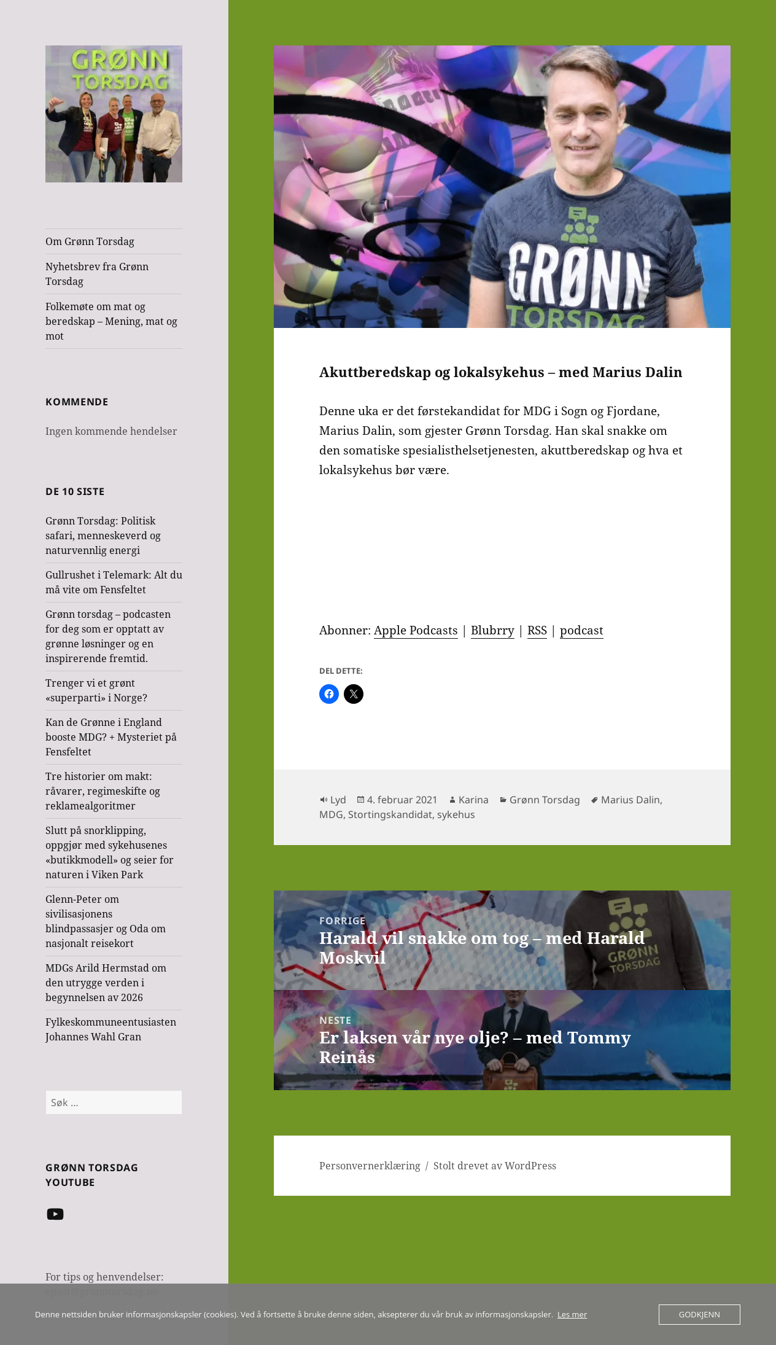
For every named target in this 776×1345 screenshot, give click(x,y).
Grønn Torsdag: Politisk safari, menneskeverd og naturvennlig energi (103, 535)
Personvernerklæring (370, 1165)
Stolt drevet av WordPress (494, 1165)
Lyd (338, 799)
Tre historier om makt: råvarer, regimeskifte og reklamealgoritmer (102, 791)
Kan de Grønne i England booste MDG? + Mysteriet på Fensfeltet (111, 736)
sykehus (456, 814)
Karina (474, 799)
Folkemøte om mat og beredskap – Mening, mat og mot (111, 321)
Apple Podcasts (416, 630)
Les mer (572, 1314)
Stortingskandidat (390, 814)
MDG (331, 814)
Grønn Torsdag (545, 799)
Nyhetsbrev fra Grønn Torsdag (97, 274)
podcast (581, 630)
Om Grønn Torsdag (89, 241)
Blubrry (492, 630)
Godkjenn (699, 1314)
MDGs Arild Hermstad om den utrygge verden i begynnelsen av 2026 (105, 982)
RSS (537, 630)
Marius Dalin (630, 799)
